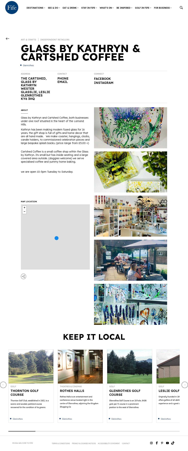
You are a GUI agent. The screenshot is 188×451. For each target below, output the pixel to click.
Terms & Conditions (61, 444)
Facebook (102, 79)
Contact (126, 444)
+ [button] (24, 208)
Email (62, 82)
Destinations (36, 8)
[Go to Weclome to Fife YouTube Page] (167, 443)
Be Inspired (124, 8)
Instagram (104, 83)
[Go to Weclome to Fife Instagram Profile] (151, 443)
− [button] (24, 212)
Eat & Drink (70, 8)
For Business (163, 8)
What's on (107, 8)
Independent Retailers (54, 39)
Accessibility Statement (109, 444)
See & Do (54, 8)
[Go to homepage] (11, 8)
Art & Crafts (28, 39)
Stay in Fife (89, 8)
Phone (63, 78)
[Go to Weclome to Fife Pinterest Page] (162, 443)
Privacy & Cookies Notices (84, 444)
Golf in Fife (143, 8)
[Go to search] (181, 8)
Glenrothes (28, 65)
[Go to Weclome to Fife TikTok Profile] (172, 443)
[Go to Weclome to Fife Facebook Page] (156, 443)
